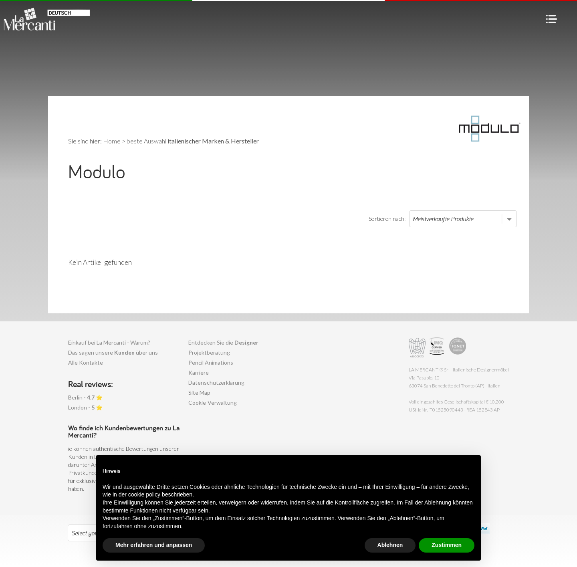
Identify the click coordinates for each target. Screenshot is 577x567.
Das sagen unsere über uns (113, 352)
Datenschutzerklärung (216, 382)
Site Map (199, 392)
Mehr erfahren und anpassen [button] (153, 545)
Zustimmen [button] (447, 545)
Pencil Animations (210, 362)
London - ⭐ (85, 407)
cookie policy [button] (144, 494)
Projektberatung (209, 352)
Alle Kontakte (85, 362)
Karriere (198, 372)
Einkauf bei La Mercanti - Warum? (109, 342)
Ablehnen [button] (390, 545)
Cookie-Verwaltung (212, 402)
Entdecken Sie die (223, 342)
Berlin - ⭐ (85, 397)
